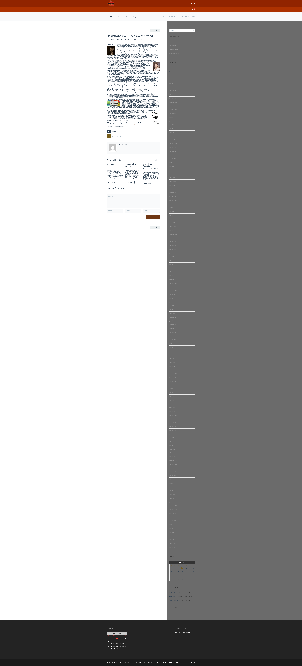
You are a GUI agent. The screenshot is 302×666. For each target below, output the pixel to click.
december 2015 (173, 551)
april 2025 (171, 128)
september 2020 (173, 336)
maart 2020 (172, 358)
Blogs (125, 9)
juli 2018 (171, 434)
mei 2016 (171, 532)
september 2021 (173, 290)
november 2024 (173, 147)
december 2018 (173, 415)
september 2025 (173, 109)
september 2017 (173, 471)
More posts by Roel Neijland (126, 147)
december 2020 (173, 324)
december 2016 (173, 505)
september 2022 (173, 245)
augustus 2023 (172, 204)
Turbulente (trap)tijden (148, 165)
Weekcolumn (172, 16)
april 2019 (171, 400)
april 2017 (171, 490)
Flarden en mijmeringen (175, 42)
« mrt (170, 581)
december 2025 (173, 98)
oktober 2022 (172, 241)
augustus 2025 (172, 113)
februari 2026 (172, 90)
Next (154, 30)
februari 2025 (172, 136)
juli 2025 (171, 117)
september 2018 (173, 426)
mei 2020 (171, 351)
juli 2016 (171, 524)
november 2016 (173, 509)
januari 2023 (172, 230)
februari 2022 (172, 271)
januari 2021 (172, 321)
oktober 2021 (172, 287)
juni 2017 (171, 483)
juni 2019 (171, 392)
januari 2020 (172, 366)
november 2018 (173, 419)
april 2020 (171, 354)
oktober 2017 (172, 468)
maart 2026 (172, 87)
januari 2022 (172, 275)
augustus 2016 (172, 520)
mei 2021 (171, 305)
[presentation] (117, 215)
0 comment (127, 39)
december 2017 (173, 460)
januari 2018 (172, 456)
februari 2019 (172, 407)
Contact (144, 9)
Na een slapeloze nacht (175, 49)
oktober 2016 (172, 513)
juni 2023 (171, 211)
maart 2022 (172, 268)
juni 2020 (171, 347)
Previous (113, 30)
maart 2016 (172, 539)
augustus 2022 (172, 249)
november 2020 (173, 328)
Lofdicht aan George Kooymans (186, 592)
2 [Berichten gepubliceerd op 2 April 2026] (181, 568)
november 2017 (173, 464)
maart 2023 (172, 222)
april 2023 (171, 219)
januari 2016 (172, 547)
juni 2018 (171, 437)
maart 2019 (172, 404)
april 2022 (171, 264)
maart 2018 (172, 449)
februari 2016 (172, 543)
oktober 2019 (172, 377)
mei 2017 (171, 487)
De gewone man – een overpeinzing (130, 36)
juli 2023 (171, 207)
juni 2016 (171, 528)
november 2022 (173, 238)
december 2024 (173, 143)
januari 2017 (172, 502)
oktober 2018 (172, 422)
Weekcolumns (134, 9)
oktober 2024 (172, 151)
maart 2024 (172, 177)
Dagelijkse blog (173, 68)
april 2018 (171, 445)
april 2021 (171, 309)
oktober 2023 (172, 196)
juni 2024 (171, 166)
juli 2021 (171, 298)
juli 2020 (171, 343)
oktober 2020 (172, 332)
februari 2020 (172, 362)
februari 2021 (172, 317)
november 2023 (173, 192)
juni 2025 (171, 121)
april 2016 (171, 536)
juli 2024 (171, 162)
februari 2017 (172, 498)
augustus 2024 (172, 158)
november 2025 (173, 102)
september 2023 (173, 200)
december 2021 (173, 279)
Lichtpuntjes (130, 164)
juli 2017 (171, 479)
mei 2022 (171, 260)
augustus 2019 (172, 385)
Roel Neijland (111, 39)
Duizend (177, 607)
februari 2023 (172, 226)
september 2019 (173, 381)
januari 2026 (172, 94)
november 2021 (173, 283)
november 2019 (173, 373)
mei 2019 (171, 396)
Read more (111, 182)
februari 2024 (172, 181)
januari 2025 (172, 139)
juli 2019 (171, 388)
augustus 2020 (172, 339)
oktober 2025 (172, 106)
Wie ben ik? (116, 9)
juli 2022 (171, 253)
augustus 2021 (172, 294)
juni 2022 (171, 256)
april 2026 (171, 83)
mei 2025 (171, 124)
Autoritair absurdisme (174, 53)
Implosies (111, 164)
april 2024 (171, 173)
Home (108, 9)
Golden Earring (180, 604)
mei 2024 (171, 170)
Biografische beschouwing (158, 9)
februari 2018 (172, 453)
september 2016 (173, 517)
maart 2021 (172, 313)
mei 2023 (171, 215)
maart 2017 (172, 494)
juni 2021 (171, 302)
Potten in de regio (186, 600)
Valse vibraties (172, 45)
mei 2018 (171, 441)
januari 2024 (172, 185)
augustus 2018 (172, 430)
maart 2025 (172, 132)
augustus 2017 (172, 475)
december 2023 (173, 189)
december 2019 (173, 370)
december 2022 (173, 234)
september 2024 (173, 155)
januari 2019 (172, 411)
